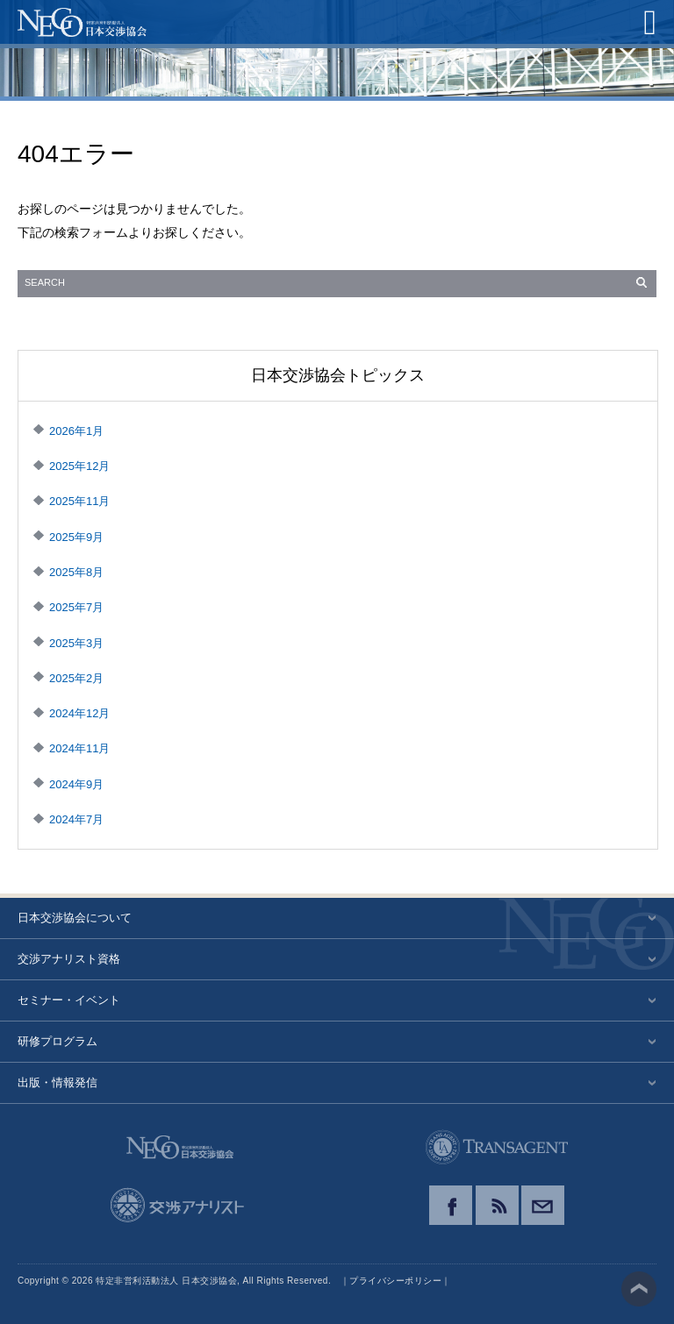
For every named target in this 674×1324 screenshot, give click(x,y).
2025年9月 (76, 537)
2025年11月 (79, 501)
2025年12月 (79, 466)
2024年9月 (76, 784)
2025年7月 (76, 607)
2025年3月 (76, 643)
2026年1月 (76, 431)
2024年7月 (76, 819)
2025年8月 (76, 572)
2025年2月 (76, 678)
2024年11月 (79, 748)
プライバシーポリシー (395, 1280)
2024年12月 (79, 713)
